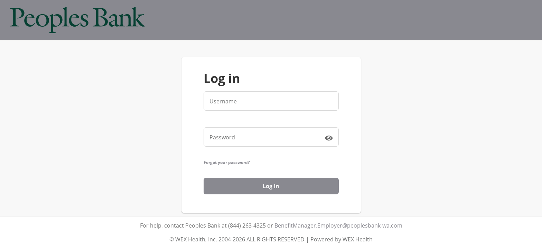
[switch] (329, 137)
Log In (271, 186)
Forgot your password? (227, 162)
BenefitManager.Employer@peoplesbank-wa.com (338, 225)
